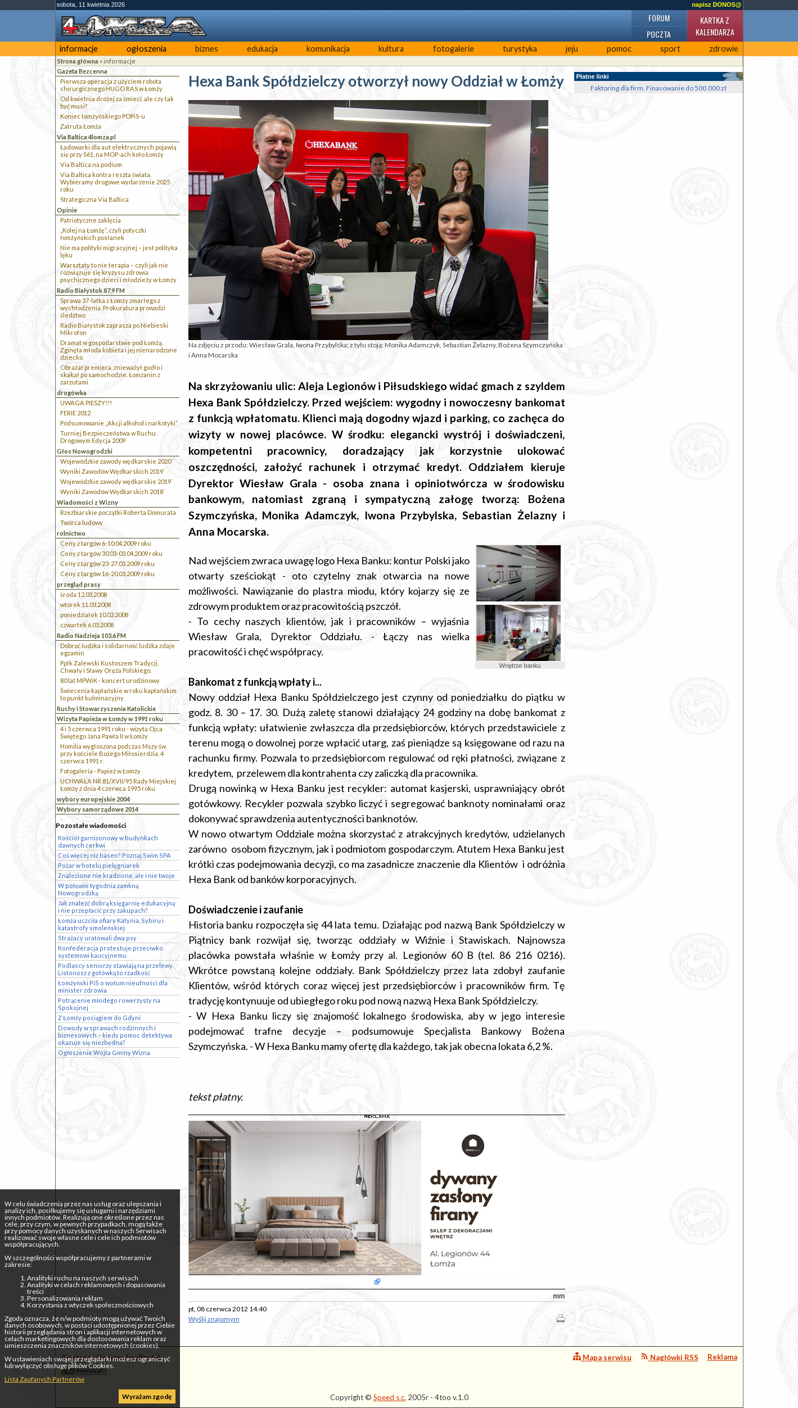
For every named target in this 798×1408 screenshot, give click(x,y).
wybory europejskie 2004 (93, 799)
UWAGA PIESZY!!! (86, 402)
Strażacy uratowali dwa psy (97, 937)
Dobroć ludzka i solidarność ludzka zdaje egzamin (117, 649)
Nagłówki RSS (669, 1357)
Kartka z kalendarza (715, 26)
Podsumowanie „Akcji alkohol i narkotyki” (119, 423)
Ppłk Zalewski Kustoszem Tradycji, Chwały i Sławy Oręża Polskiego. (109, 666)
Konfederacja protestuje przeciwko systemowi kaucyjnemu (110, 951)
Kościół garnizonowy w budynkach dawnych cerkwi (108, 841)
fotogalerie (453, 48)
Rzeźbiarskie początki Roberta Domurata (118, 512)
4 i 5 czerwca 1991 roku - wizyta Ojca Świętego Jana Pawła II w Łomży (111, 732)
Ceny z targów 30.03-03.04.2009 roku (111, 553)
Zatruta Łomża (80, 126)
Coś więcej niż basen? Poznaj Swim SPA (114, 855)
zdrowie (723, 48)
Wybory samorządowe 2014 (97, 809)
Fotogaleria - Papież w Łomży (100, 771)
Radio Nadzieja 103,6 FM (91, 635)
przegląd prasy (79, 584)
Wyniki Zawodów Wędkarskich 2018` (112, 491)
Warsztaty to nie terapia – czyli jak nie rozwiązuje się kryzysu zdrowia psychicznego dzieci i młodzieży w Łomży (118, 272)
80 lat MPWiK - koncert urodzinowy (110, 680)
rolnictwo (71, 533)
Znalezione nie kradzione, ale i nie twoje (116, 875)
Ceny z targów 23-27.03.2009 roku (107, 563)
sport (670, 48)
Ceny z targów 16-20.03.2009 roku (107, 573)
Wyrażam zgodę (147, 1396)
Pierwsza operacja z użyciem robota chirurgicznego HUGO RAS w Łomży (111, 85)
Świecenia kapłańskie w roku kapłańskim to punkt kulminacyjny (118, 694)
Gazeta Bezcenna (82, 71)
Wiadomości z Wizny (87, 502)
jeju (572, 48)
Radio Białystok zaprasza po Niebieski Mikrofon (114, 329)
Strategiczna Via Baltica (94, 199)
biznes (206, 48)
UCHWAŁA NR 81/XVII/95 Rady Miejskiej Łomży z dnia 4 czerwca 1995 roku (118, 784)
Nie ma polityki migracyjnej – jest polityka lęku (119, 251)
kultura (391, 48)
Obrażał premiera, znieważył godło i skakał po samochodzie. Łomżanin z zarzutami (111, 375)
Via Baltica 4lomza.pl (86, 137)
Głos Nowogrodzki (84, 451)
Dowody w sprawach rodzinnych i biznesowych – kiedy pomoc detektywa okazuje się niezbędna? (115, 1035)
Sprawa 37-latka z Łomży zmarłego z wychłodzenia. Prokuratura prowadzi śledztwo (112, 308)
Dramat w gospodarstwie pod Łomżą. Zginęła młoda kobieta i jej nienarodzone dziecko (118, 350)
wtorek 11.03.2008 (85, 604)
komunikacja (328, 48)
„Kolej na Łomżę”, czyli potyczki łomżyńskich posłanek (103, 234)
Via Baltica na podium (91, 164)
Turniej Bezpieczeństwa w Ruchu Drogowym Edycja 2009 (108, 436)
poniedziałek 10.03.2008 (94, 614)
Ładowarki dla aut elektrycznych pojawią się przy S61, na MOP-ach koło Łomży (118, 150)
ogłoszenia (146, 48)
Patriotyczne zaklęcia (90, 220)
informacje (79, 48)
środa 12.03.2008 (83, 594)
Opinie (67, 210)
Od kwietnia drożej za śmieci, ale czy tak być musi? (117, 102)
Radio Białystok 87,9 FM (91, 290)
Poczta (659, 34)
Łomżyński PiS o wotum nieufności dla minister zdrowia (113, 986)
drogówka (72, 392)
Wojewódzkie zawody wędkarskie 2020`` (117, 461)
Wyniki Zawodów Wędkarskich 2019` (112, 471)
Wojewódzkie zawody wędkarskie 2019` (116, 481)
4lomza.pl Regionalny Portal (110, 1364)
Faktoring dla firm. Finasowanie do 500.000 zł (658, 88)
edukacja (262, 48)
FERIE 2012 (75, 412)
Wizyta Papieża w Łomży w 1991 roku (110, 718)
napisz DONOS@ (716, 4)
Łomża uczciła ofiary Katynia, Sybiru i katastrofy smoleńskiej (111, 924)
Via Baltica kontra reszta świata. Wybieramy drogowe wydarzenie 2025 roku (115, 182)
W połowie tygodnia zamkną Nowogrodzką (98, 889)
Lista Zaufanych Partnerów (44, 1379)
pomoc (619, 48)
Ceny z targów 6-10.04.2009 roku (105, 543)
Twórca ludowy (81, 522)
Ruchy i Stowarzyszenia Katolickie (106, 708)
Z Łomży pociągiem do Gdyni (99, 1017)
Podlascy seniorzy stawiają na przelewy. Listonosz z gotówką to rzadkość (115, 969)
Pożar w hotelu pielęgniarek (98, 865)
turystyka (520, 48)
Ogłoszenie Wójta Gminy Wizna (104, 1052)
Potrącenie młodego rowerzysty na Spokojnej (109, 1004)
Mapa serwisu (602, 1357)
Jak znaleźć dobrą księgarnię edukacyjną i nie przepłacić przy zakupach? (116, 906)
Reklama (722, 1356)
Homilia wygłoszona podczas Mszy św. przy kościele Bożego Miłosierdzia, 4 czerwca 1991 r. (113, 753)
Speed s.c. (389, 1397)
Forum (659, 18)
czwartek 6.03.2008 (87, 624)
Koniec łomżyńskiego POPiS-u (102, 116)
